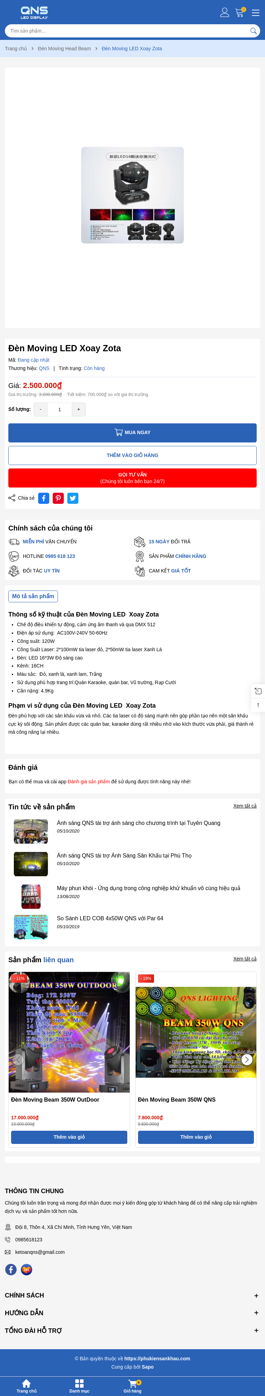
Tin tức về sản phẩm (41, 807)
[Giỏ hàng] (240, 12)
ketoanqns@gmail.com (40, 1252)
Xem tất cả (245, 806)
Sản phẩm (41, 960)
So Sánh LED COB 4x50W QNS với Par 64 (110, 918)
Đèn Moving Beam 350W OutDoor (55, 1100)
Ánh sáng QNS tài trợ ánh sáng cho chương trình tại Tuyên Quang (138, 823)
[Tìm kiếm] (253, 31)
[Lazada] (26, 1270)
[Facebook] (11, 1270)
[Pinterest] (58, 498)
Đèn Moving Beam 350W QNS (177, 1100)
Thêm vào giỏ (69, 1137)
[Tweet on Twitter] (72, 498)
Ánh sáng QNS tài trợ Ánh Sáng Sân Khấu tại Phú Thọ (124, 856)
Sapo (148, 1367)
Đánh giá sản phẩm (89, 781)
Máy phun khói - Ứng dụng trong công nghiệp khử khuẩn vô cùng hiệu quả (148, 888)
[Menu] (254, 12)
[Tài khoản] (225, 12)
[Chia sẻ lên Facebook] (43, 498)
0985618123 (28, 1239)
